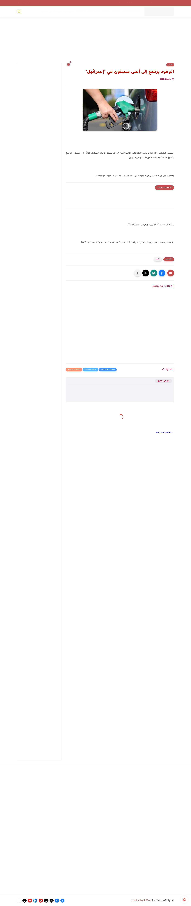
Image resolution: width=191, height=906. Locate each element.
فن (50, 11)
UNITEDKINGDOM (131, 11)
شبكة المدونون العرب (141, 900)
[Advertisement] (95, 42)
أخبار (170, 65)
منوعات (57, 11)
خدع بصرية (68, 11)
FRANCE (106, 11)
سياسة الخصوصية (126, 3)
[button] (162, 273)
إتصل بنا (169, 3)
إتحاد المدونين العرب (146, 3)
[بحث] (19, 12)
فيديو (44, 11)
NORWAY (116, 11)
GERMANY (80, 11)
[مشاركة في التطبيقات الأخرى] (137, 273)
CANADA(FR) (93, 11)
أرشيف (160, 3)
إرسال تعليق (163, 381)
